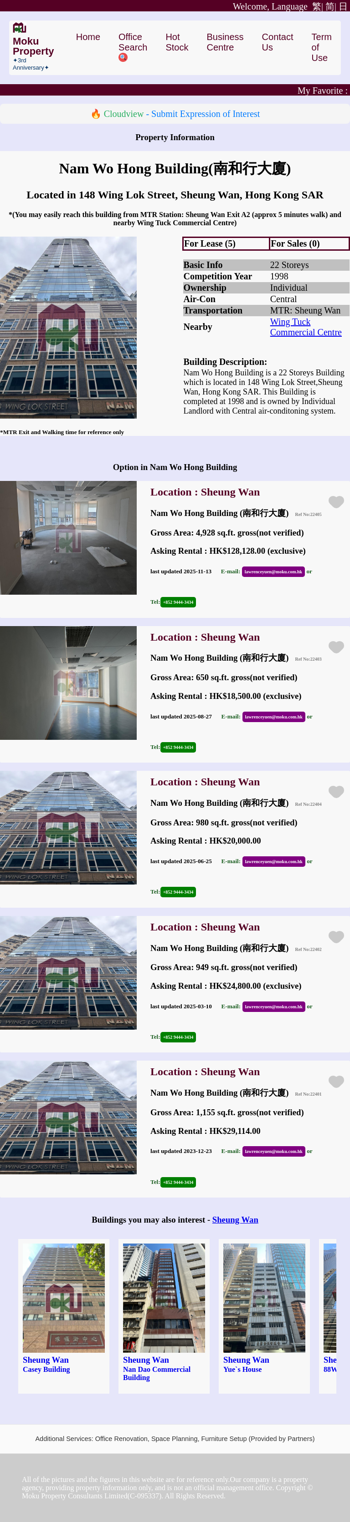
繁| (278, 6)
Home (88, 37)
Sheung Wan (235, 1219)
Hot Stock (176, 42)
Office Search (132, 47)
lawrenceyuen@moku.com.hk (273, 571)
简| (330, 6)
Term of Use (322, 47)
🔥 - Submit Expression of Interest (175, 114)
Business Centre (224, 42)
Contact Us (277, 42)
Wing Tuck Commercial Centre (306, 327)
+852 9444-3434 (178, 602)
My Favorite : (323, 91)
